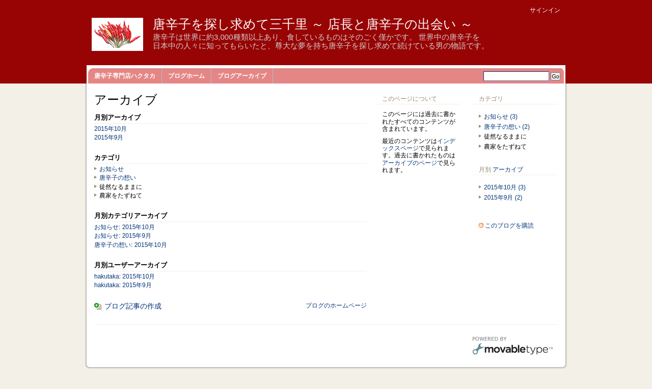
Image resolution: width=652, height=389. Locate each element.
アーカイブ (508, 169)
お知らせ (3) (501, 116)
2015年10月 (110, 128)
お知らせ (111, 169)
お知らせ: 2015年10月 (124, 227)
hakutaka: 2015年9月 (123, 285)
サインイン (545, 10)
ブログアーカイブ (242, 75)
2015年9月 (108, 137)
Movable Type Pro (512, 347)
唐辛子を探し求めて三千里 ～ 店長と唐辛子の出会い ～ (313, 24)
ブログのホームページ (336, 305)
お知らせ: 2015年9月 (122, 235)
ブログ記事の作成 (132, 306)
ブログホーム (186, 75)
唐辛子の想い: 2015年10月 (130, 244)
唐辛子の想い (117, 177)
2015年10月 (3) (505, 187)
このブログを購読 (509, 225)
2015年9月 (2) (503, 197)
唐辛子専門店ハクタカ (124, 75)
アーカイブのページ (409, 162)
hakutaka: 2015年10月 (124, 276)
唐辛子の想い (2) (507, 126)
